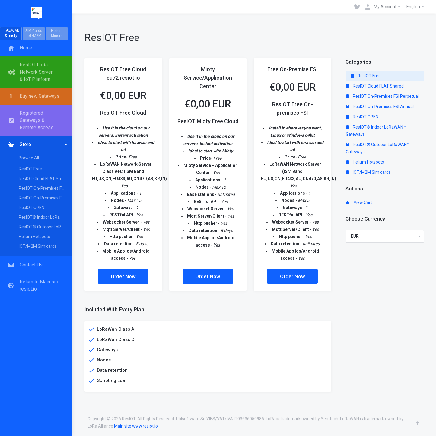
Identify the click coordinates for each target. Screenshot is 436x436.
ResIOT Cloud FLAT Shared (44, 178)
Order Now (123, 276)
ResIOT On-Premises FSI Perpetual (45, 188)
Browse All (29, 157)
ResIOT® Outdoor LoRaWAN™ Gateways (45, 226)
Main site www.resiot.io (136, 426)
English (415, 6)
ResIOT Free (30, 169)
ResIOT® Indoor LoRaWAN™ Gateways (45, 217)
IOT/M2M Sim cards (38, 246)
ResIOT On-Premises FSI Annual (45, 198)
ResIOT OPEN (31, 207)
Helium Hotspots (34, 236)
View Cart (359, 202)
